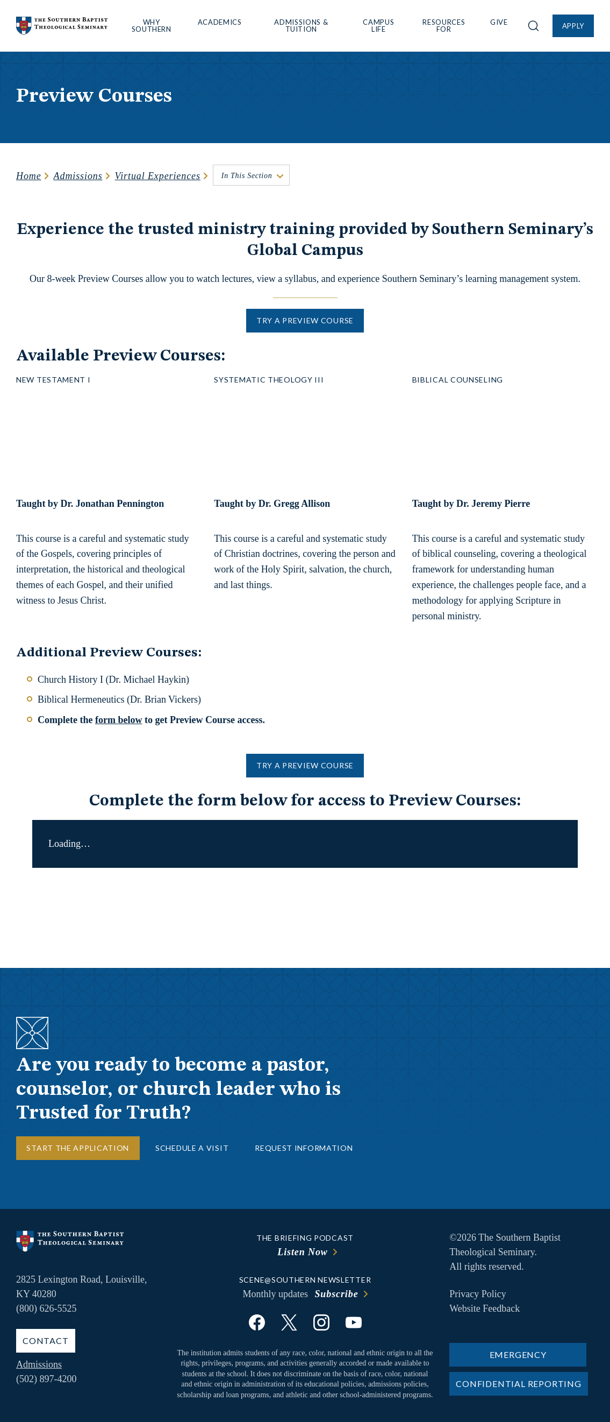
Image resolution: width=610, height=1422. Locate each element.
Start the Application (77, 1147)
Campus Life (378, 25)
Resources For (443, 25)
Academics (220, 22)
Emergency (518, 1354)
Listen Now (302, 1252)
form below (118, 719)
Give (499, 22)
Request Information (304, 1147)
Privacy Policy (477, 1294)
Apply (573, 26)
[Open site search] (533, 25)
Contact (46, 1340)
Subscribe (336, 1294)
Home (28, 176)
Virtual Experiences (157, 176)
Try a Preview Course (305, 320)
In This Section (246, 176)
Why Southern (151, 25)
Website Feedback (484, 1308)
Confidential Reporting (519, 1383)
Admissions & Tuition (301, 25)
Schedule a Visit (191, 1147)
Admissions (78, 176)
